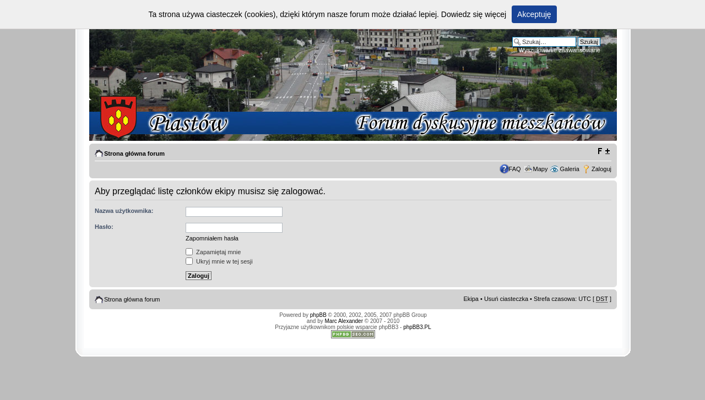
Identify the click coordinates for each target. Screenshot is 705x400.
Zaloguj (601, 169)
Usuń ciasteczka (506, 298)
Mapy (540, 169)
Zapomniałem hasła (212, 238)
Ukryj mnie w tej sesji (219, 261)
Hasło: (104, 226)
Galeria (569, 169)
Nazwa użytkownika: (124, 210)
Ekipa (471, 298)
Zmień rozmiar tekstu (603, 151)
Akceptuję (534, 14)
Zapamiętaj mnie (213, 252)
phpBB (318, 315)
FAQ (515, 169)
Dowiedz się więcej (473, 14)
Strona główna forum (134, 153)
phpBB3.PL (417, 327)
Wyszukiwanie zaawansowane (559, 50)
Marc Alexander (344, 321)
